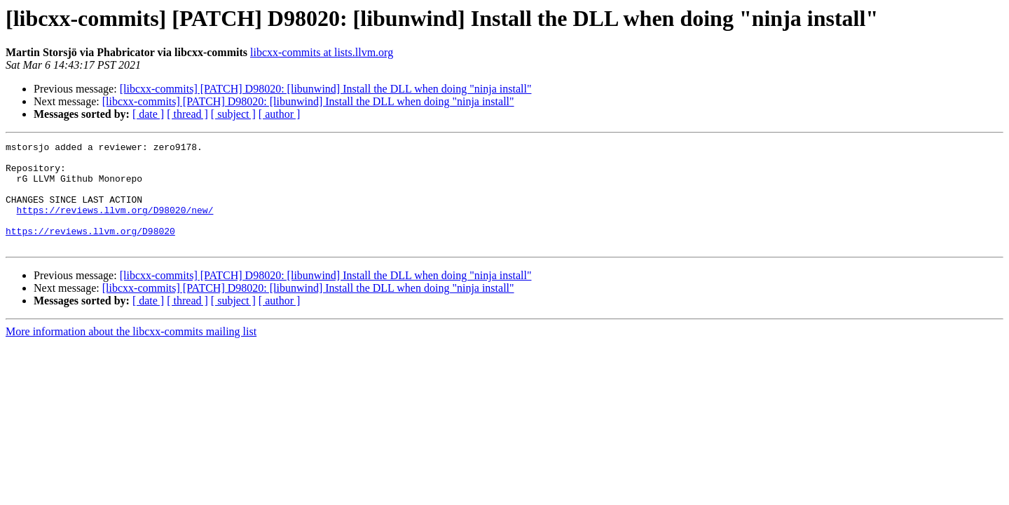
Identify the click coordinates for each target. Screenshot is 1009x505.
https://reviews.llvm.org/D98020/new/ (115, 224)
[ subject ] (233, 114)
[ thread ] (187, 114)
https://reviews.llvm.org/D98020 (90, 249)
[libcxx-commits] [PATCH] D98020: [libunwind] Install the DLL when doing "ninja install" (326, 89)
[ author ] (280, 114)
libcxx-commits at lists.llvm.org (321, 52)
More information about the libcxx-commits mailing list (131, 352)
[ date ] (148, 114)
